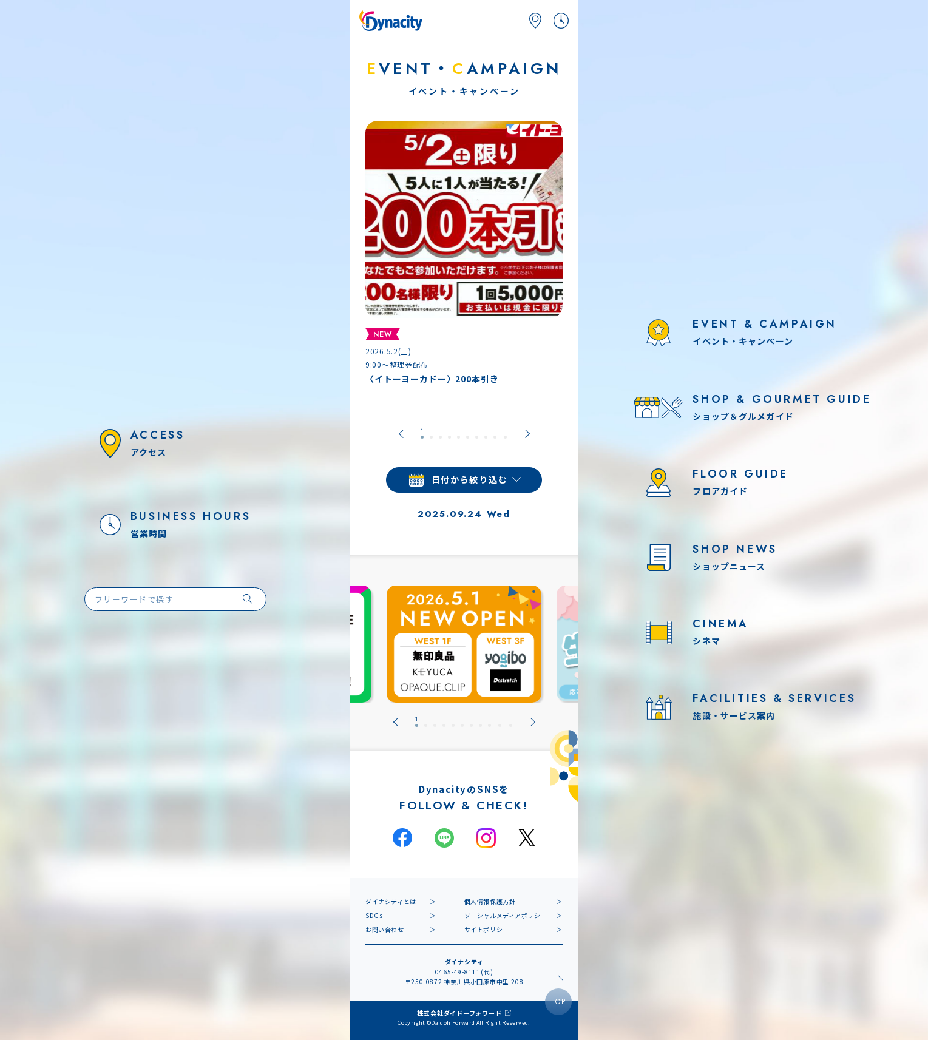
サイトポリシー (486, 929)
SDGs (373, 915)
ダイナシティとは (390, 901)
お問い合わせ (384, 929)
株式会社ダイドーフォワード (459, 1013)
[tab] (422, 434)
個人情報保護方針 (490, 901)
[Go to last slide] (401, 434)
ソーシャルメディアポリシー (505, 915)
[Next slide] (527, 434)
